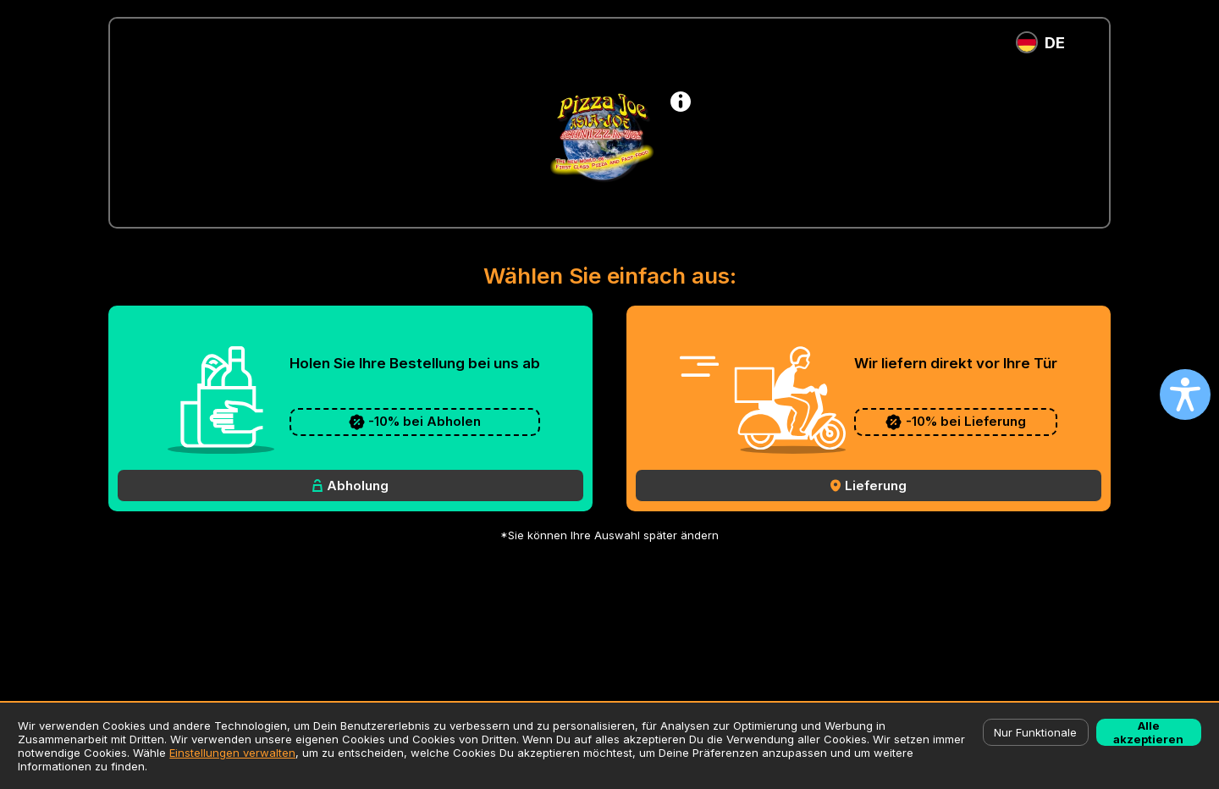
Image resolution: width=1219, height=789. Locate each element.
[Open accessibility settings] (1185, 394)
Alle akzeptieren (1148, 732)
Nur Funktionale (1035, 732)
